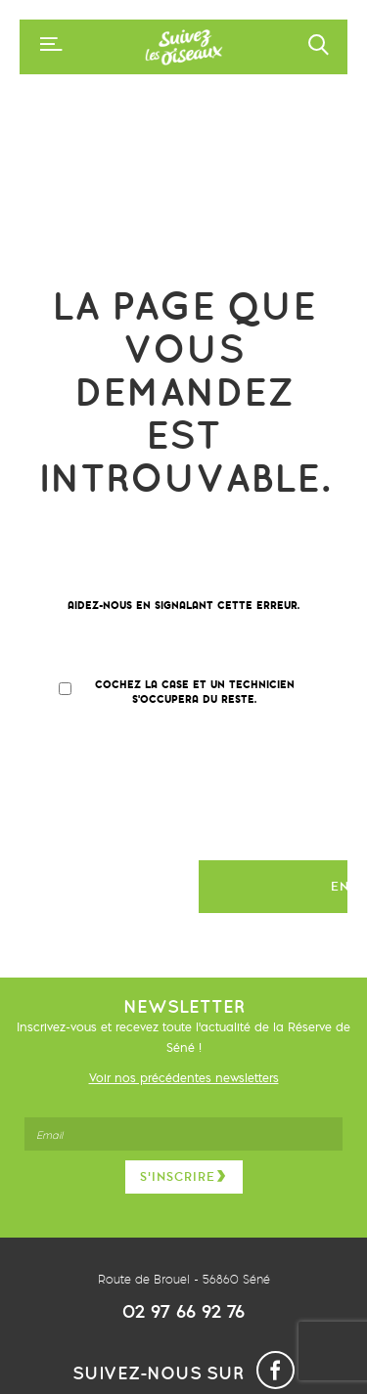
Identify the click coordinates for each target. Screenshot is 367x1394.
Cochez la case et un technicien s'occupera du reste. (195, 691)
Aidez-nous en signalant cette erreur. (183, 605)
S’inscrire (184, 1176)
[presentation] (197, 794)
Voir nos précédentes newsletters (184, 1077)
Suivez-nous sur (183, 1373)
